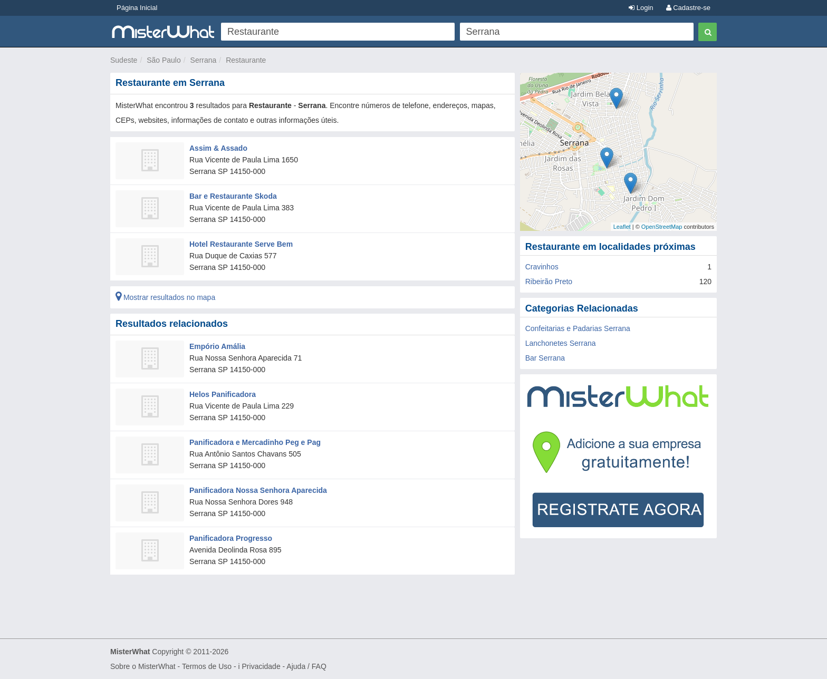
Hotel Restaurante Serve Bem (241, 244)
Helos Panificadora (222, 394)
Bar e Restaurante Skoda (233, 196)
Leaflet (622, 227)
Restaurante (246, 60)
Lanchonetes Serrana (560, 343)
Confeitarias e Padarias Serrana (577, 328)
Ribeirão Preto (549, 281)
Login (641, 8)
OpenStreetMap (661, 227)
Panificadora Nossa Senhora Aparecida (258, 490)
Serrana (203, 60)
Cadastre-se (688, 8)
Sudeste (123, 60)
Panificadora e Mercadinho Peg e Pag (255, 442)
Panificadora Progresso (230, 538)
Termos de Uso (207, 666)
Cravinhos (542, 267)
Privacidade (261, 666)
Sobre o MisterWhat (143, 666)
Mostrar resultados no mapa (165, 297)
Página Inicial (137, 8)
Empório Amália (217, 346)
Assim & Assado (218, 148)
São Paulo (164, 60)
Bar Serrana (545, 358)
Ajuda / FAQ (306, 666)
